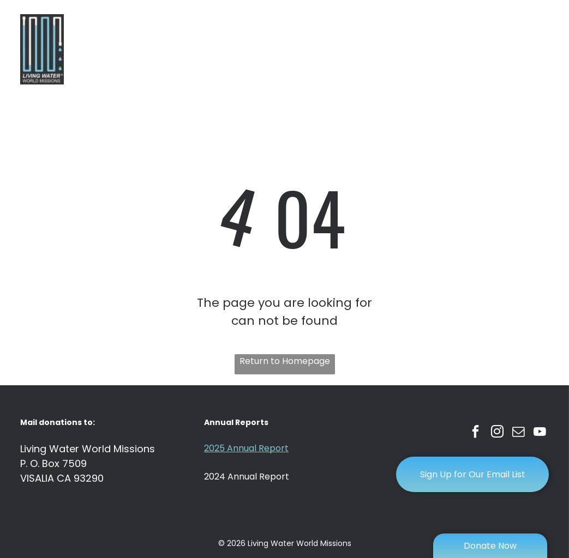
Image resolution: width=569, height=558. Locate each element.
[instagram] (495, 433)
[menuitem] (145, 41)
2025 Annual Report (246, 448)
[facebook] (473, 433)
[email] (517, 433)
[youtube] (539, 433)
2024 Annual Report (246, 476)
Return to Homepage (284, 361)
